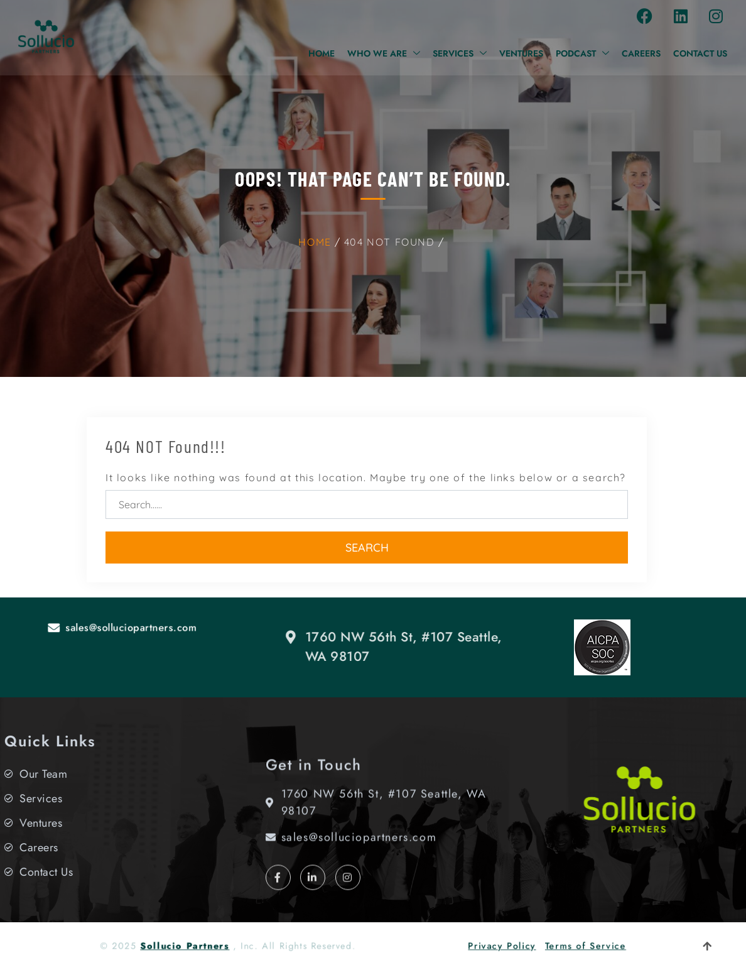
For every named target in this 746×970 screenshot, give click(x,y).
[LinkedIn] (312, 895)
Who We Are (383, 53)
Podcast (582, 53)
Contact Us (700, 53)
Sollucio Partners (201, 946)
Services (460, 53)
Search (367, 547)
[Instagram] (347, 895)
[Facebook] (278, 895)
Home (321, 53)
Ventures (521, 53)
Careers (641, 53)
